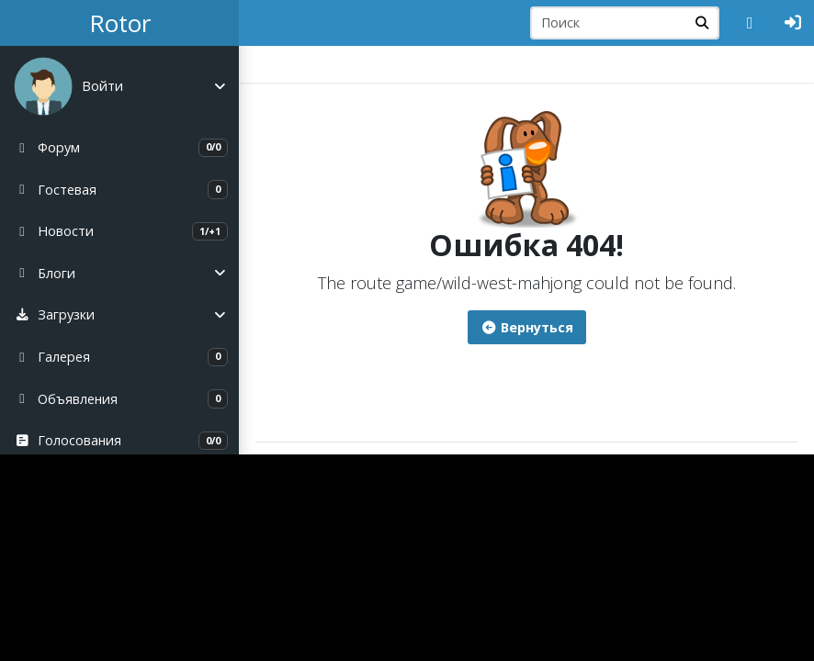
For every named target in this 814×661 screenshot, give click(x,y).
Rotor (120, 22)
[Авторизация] (793, 23)
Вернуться (526, 327)
